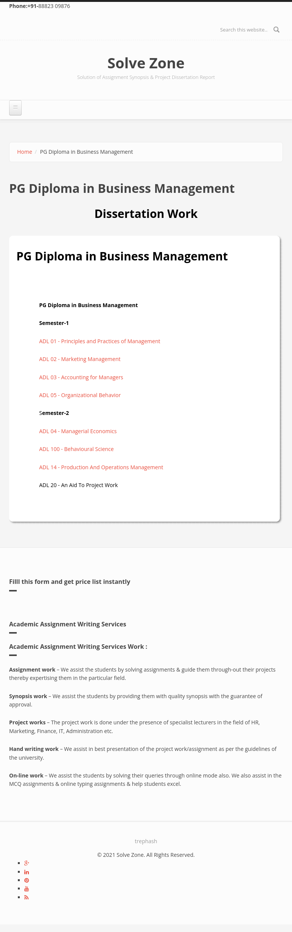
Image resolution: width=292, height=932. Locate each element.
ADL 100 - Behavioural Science (76, 449)
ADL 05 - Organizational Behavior (80, 395)
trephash (146, 841)
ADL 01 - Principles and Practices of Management (99, 341)
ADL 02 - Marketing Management (80, 359)
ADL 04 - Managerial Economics (78, 431)
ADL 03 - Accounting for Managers (81, 377)
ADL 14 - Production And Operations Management (101, 467)
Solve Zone (146, 62)
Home (24, 151)
